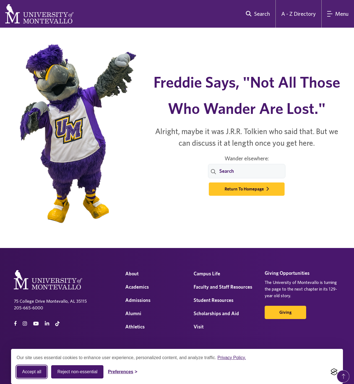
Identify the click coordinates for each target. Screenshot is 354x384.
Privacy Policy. (231, 357)
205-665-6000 (28, 307)
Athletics (135, 327)
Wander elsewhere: (247, 158)
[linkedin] (47, 323)
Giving (285, 312)
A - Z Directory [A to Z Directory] (298, 14)
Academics (137, 287)
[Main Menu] (338, 14)
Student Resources (213, 300)
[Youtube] (36, 323)
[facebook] (15, 323)
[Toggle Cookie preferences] (122, 372)
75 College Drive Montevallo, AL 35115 (50, 301)
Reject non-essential (77, 371)
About (132, 273)
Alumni (133, 313)
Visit (199, 327)
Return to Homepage (247, 189)
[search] (257, 14)
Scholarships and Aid (216, 313)
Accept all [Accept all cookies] (31, 371)
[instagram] (25, 323)
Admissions (137, 300)
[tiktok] (57, 323)
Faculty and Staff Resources (223, 287)
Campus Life (207, 273)
